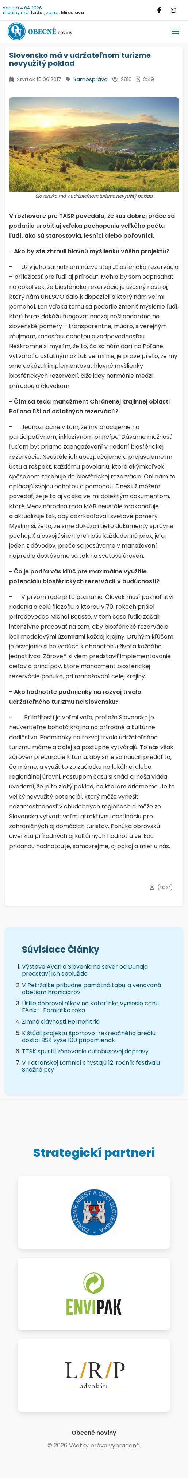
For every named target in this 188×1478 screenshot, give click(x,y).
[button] (175, 31)
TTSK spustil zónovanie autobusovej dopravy (85, 1051)
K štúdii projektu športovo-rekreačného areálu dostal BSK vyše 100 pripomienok (89, 1036)
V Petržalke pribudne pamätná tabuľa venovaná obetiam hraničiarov (91, 988)
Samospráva (90, 79)
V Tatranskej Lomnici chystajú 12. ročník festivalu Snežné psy (91, 1066)
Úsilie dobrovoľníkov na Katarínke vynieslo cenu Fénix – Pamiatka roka (90, 1006)
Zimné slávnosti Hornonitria (61, 1021)
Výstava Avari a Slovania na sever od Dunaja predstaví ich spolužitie (85, 970)
